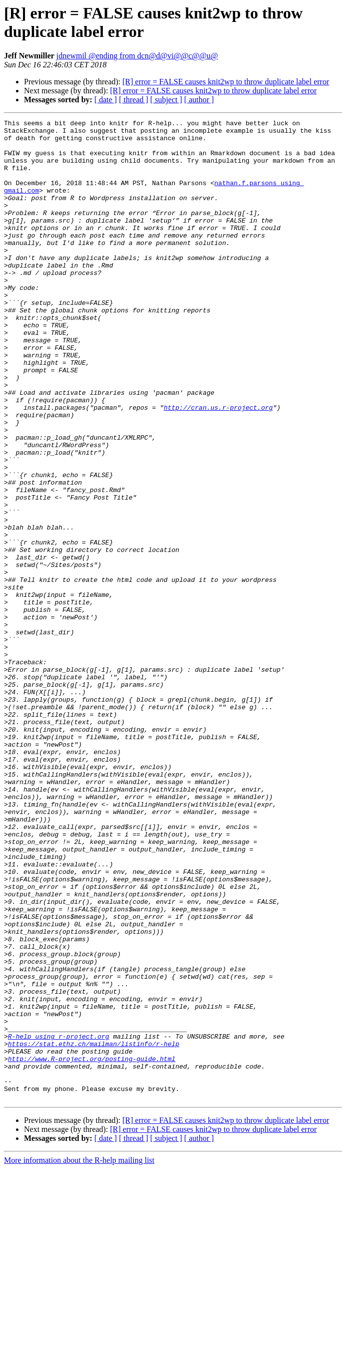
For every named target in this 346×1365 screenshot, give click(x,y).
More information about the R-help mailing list (79, 1356)
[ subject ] (166, 99)
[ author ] (199, 99)
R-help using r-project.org (58, 1220)
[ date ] (105, 99)
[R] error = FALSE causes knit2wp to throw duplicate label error (225, 81)
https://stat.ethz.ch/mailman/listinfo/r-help (93, 1229)
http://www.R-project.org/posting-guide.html (91, 1247)
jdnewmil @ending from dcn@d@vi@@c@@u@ (137, 55)
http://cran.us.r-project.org (218, 465)
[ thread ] (133, 99)
